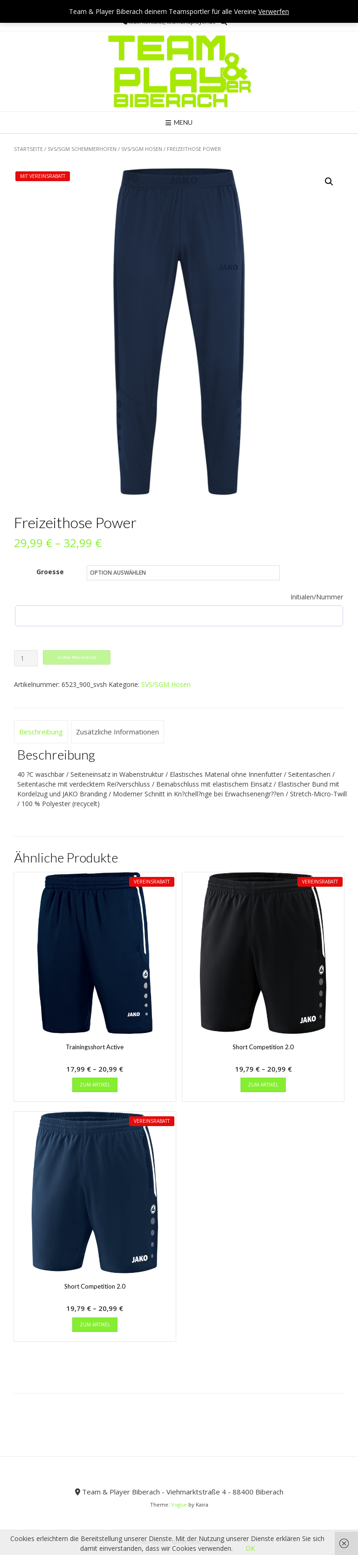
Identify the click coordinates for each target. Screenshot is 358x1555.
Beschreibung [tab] (41, 731)
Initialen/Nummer (316, 596)
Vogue (179, 1504)
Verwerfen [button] (273, 11)
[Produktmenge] (26, 658)
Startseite (28, 148)
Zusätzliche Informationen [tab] (117, 731)
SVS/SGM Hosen (141, 148)
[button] (329, 181)
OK (250, 1548)
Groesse (50, 571)
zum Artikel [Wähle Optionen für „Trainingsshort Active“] (95, 1084)
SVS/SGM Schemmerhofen (82, 148)
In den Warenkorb (76, 657)
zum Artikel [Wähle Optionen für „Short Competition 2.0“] (263, 1084)
